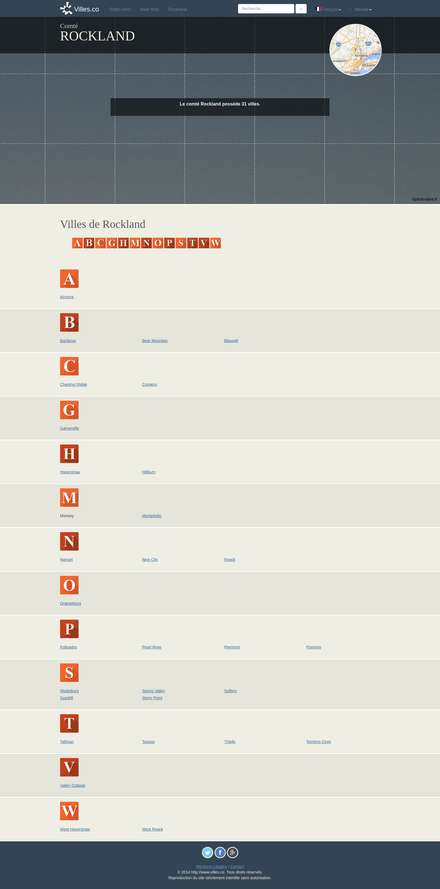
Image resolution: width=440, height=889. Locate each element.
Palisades (68, 647)
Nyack (229, 559)
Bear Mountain (155, 340)
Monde (360, 9)
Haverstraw (70, 472)
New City (150, 559)
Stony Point (152, 698)
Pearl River (152, 647)
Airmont (67, 297)
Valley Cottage (72, 785)
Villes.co (86, 9)
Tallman (67, 741)
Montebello (152, 516)
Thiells (229, 741)
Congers (149, 384)
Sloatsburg (69, 691)
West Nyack (152, 829)
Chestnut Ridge (73, 384)
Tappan (148, 741)
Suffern (230, 691)
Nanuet (66, 559)
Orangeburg (70, 603)
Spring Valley (153, 691)
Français (328, 9)
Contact (237, 866)
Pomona (313, 647)
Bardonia (68, 340)
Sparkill (66, 698)
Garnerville (69, 428)
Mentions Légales (211, 866)
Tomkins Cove (318, 741)
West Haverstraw (75, 829)
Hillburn (148, 472)
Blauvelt (231, 340)
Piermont (232, 647)
